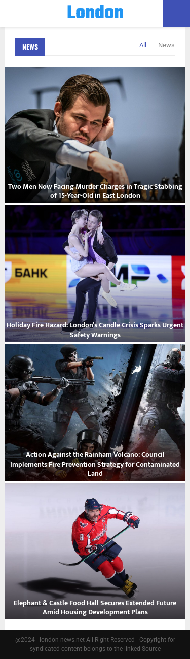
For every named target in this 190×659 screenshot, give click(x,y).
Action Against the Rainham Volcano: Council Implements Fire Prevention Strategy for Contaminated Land (95, 464)
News (30, 46)
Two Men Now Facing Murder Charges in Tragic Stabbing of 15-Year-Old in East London (95, 191)
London (95, 13)
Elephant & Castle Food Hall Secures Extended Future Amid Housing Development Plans (95, 607)
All (142, 45)
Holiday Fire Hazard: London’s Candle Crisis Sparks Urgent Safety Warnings (95, 329)
